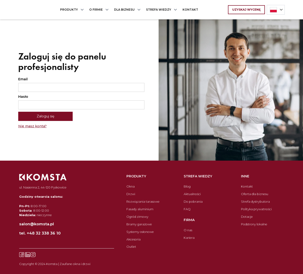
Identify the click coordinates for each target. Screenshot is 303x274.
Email (23, 79)
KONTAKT (190, 9)
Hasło (23, 96)
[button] (70, 9)
